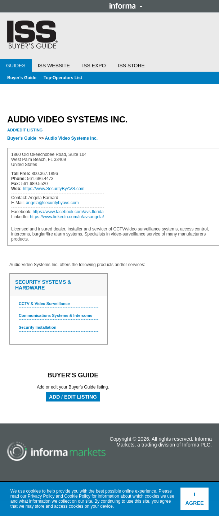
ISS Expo (94, 65)
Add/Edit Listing (25, 130)
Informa (126, 6)
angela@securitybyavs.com (52, 202)
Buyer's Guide (21, 77)
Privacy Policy (41, 496)
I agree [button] (195, 499)
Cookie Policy (77, 496)
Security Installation (38, 327)
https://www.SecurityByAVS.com (53, 188)
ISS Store (131, 65)
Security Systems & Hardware (43, 285)
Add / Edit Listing (73, 397)
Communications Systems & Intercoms (55, 315)
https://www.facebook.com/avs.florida (67, 211)
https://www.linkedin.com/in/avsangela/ (67, 216)
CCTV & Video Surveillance (44, 303)
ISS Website (54, 65)
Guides (16, 65)
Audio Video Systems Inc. (71, 138)
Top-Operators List (63, 77)
